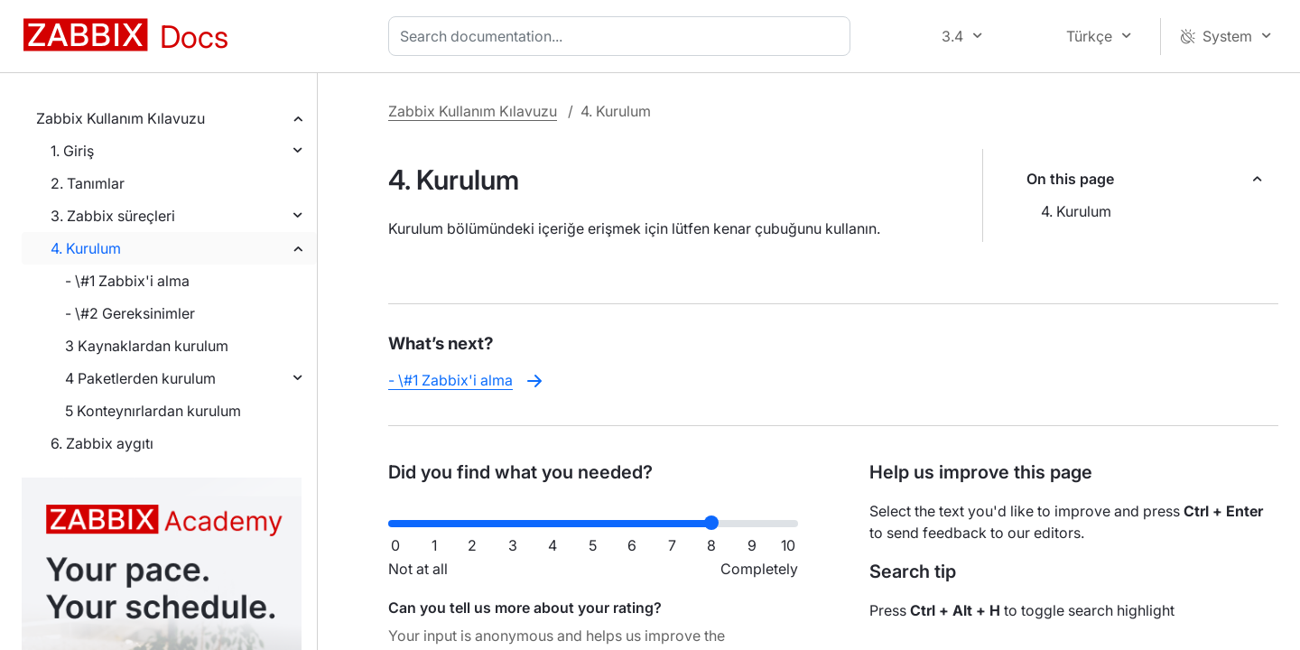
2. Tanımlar (88, 183)
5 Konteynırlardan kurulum (153, 411)
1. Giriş (72, 151)
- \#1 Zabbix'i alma (127, 281)
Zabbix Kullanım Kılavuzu (120, 118)
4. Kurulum (86, 248)
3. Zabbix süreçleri (113, 216)
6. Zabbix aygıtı (102, 443)
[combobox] (623, 36)
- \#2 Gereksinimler (130, 313)
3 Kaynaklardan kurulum (146, 346)
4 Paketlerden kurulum (140, 378)
